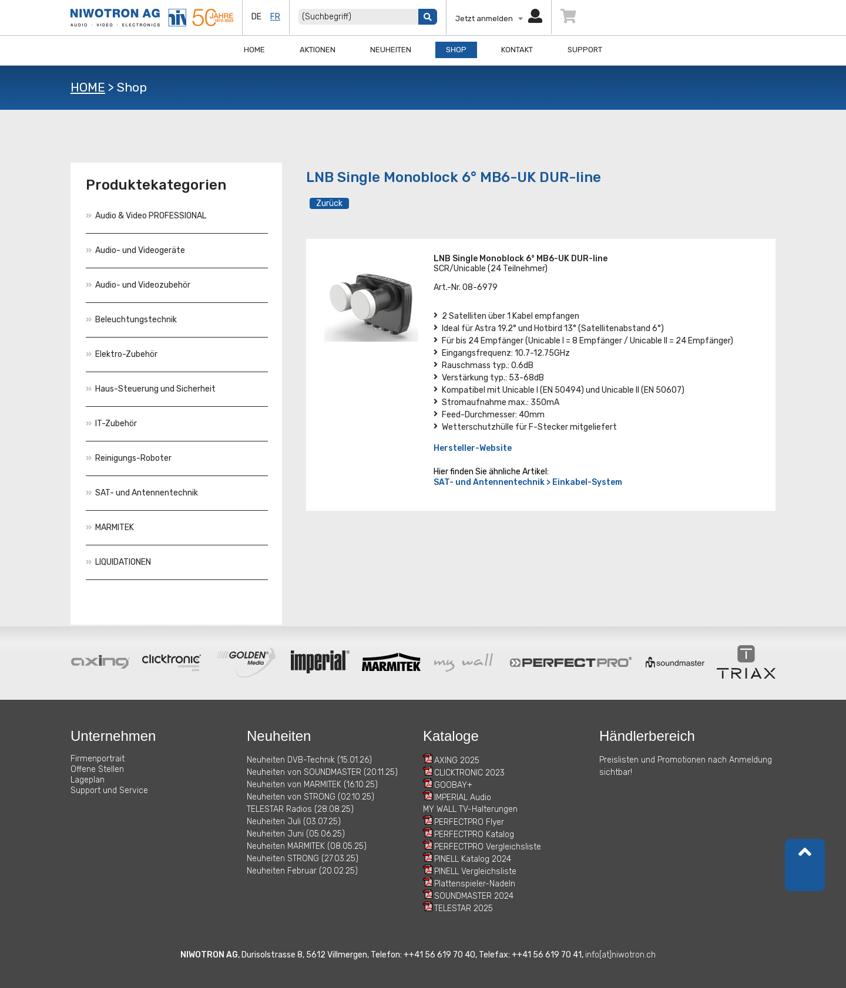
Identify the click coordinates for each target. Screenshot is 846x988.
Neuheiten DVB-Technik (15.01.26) (309, 760)
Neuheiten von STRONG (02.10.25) (310, 797)
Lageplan (87, 780)
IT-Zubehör (111, 424)
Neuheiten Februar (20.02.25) (302, 871)
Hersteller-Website (473, 448)
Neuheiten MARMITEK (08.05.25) (307, 846)
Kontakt (517, 49)
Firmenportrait (97, 759)
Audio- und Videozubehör (138, 285)
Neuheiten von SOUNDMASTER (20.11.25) (322, 772)
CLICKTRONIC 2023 (469, 773)
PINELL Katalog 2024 (472, 859)
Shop (456, 49)
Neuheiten (390, 49)
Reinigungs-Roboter (129, 458)
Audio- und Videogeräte (135, 250)
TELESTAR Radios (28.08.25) (300, 809)
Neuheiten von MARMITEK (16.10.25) (312, 785)
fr (275, 17)
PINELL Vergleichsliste (475, 871)
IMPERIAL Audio (462, 797)
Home (254, 49)
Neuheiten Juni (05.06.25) (296, 834)
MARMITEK (110, 527)
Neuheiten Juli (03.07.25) (294, 822)
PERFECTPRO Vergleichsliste (487, 847)
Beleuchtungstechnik (131, 320)
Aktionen (317, 49)
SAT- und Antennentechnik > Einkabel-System (528, 482)
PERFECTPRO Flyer (469, 822)
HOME (87, 87)
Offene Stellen (97, 769)
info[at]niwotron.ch (620, 955)
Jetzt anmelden (498, 18)
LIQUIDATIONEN (118, 562)
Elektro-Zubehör (121, 354)
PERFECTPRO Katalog (474, 834)
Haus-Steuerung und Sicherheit (151, 389)
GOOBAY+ (453, 785)
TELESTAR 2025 (463, 908)
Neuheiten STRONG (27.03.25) (302, 859)
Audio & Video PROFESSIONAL (146, 216)
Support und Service (109, 790)
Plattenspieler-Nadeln (474, 884)
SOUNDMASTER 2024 (473, 896)
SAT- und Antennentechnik (142, 493)
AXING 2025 (456, 761)
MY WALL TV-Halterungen (470, 809)
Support (585, 49)
